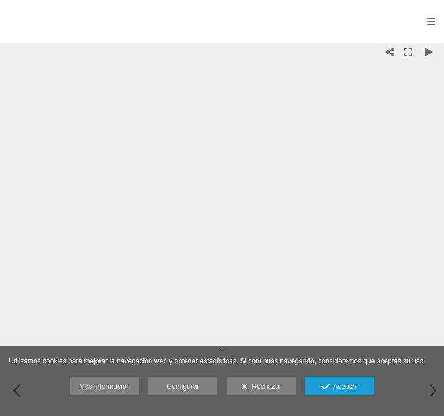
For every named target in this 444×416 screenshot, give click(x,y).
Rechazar (261, 387)
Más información (104, 386)
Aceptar (339, 387)
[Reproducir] (428, 52)
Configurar (182, 386)
